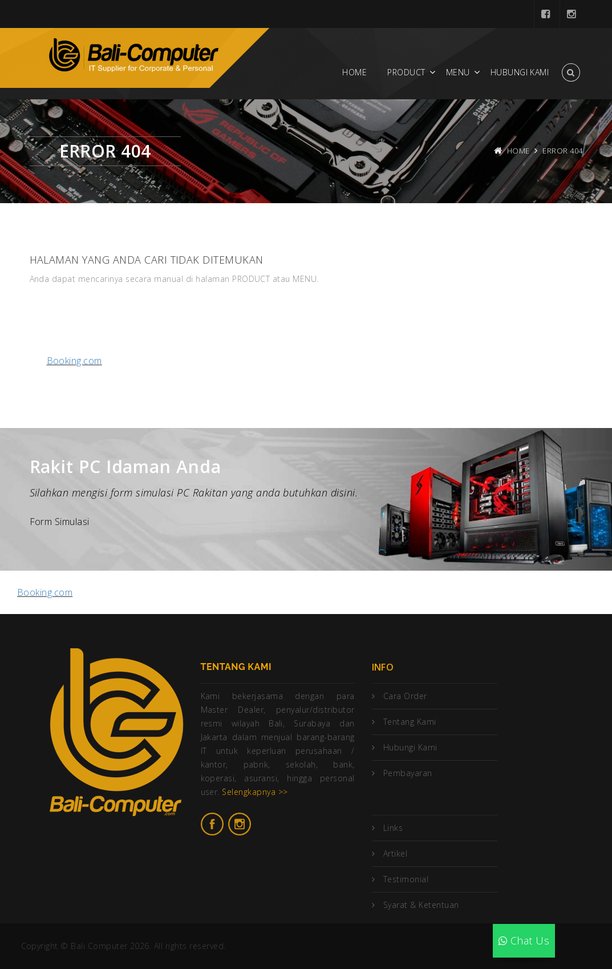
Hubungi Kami (520, 72)
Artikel (395, 853)
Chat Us (523, 940)
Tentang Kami (409, 721)
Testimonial (405, 879)
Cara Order (405, 696)
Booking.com (74, 360)
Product (406, 72)
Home (354, 72)
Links (393, 827)
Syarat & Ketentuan (421, 904)
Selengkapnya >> (254, 791)
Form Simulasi (60, 521)
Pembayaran (407, 773)
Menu (458, 72)
